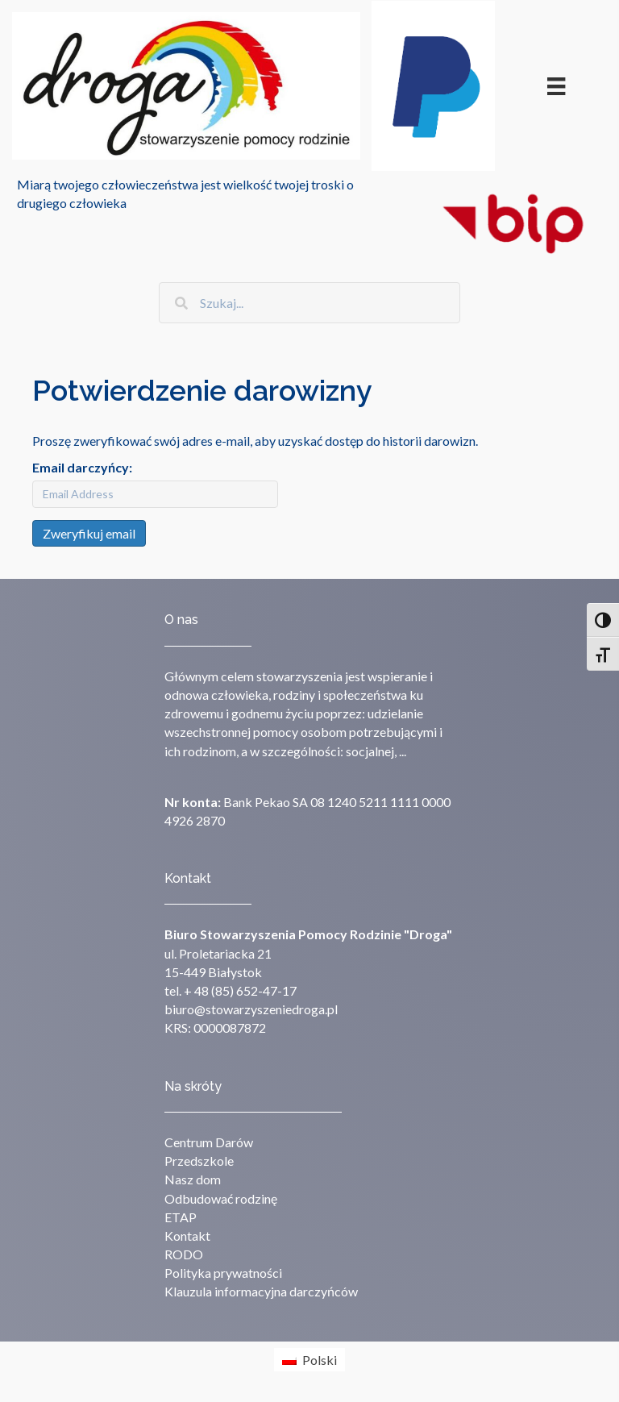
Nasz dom (192, 1179)
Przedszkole (199, 1160)
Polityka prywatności (223, 1272)
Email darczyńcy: (82, 467)
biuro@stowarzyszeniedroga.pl (251, 1009)
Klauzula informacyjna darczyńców (261, 1291)
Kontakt (187, 1235)
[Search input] (309, 302)
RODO (183, 1254)
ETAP (180, 1217)
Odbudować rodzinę (220, 1198)
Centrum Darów (208, 1142)
